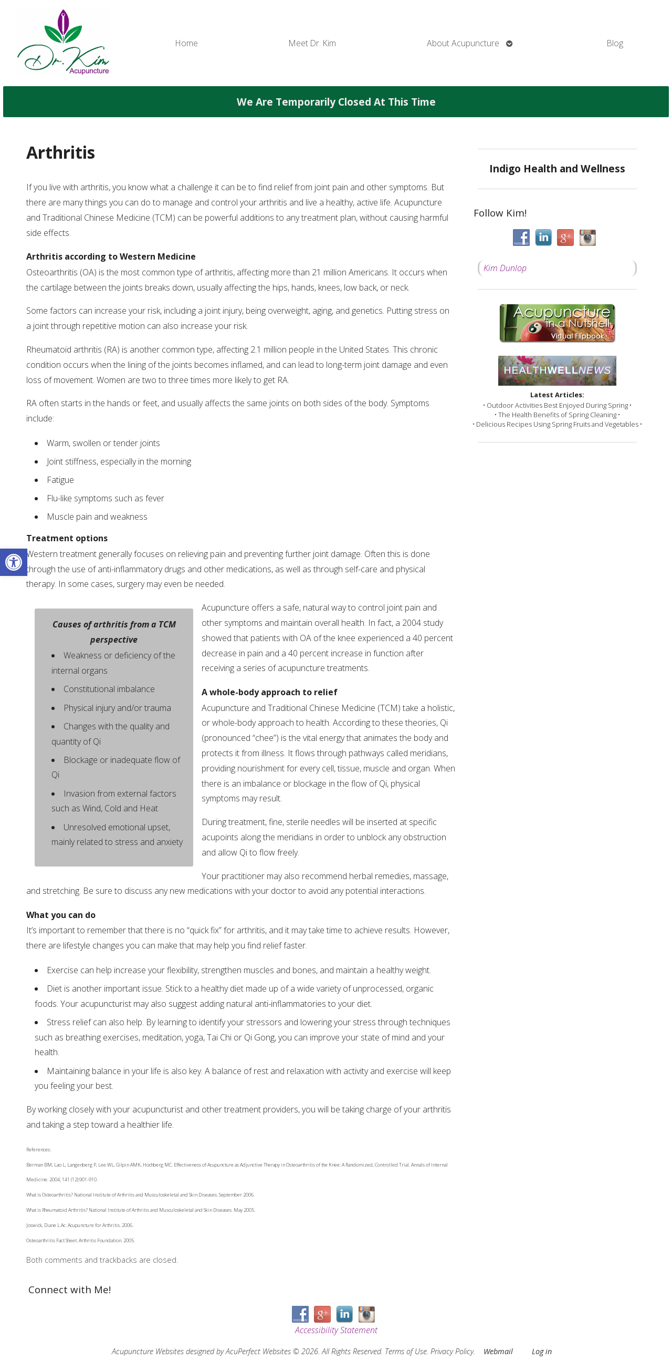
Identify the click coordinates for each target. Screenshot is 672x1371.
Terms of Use (406, 1351)
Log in (542, 1351)
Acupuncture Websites (148, 1351)
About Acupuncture (463, 43)
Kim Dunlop (505, 268)
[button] (13, 562)
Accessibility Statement (336, 1330)
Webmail (498, 1351)
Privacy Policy (452, 1351)
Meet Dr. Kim (312, 43)
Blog (615, 43)
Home (186, 43)
